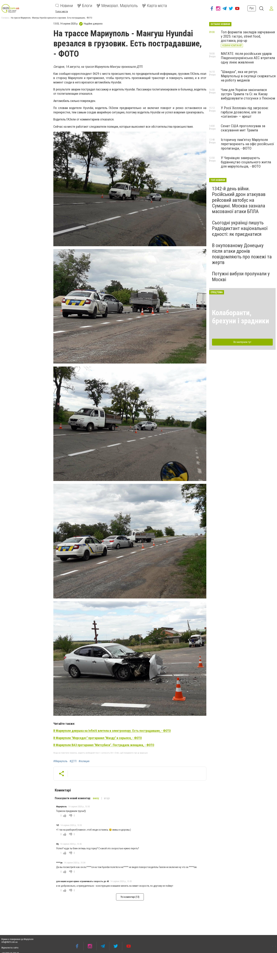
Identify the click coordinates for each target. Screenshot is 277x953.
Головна (5, 18)
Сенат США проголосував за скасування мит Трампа (243, 128)
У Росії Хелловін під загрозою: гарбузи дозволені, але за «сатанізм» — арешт (245, 112)
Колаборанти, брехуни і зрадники (240, 317)
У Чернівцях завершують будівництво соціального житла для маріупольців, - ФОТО (246, 162)
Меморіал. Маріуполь (117, 5)
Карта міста (154, 5)
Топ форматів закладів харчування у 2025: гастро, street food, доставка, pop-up (248, 36)
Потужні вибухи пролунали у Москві (241, 276)
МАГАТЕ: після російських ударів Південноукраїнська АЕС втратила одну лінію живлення (248, 58)
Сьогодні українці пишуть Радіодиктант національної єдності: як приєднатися (239, 228)
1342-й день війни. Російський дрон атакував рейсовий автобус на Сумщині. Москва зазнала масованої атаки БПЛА (239, 200)
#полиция (84, 761)
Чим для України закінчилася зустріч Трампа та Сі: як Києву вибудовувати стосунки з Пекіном (248, 94)
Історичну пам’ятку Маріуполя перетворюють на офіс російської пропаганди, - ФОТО (247, 144)
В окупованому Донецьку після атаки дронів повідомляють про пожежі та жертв (242, 254)
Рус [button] (251, 8)
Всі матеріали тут (242, 342)
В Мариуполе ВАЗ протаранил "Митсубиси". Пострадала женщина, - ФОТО (103, 745)
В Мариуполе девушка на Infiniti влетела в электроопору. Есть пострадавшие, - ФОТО (112, 731)
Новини (64, 5)
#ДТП (73, 761)
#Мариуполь (60, 761)
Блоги (84, 5)
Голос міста (61, 11)
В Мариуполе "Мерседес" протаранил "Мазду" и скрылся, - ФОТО (97, 738)
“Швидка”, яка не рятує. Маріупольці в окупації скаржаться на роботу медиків (248, 76)
